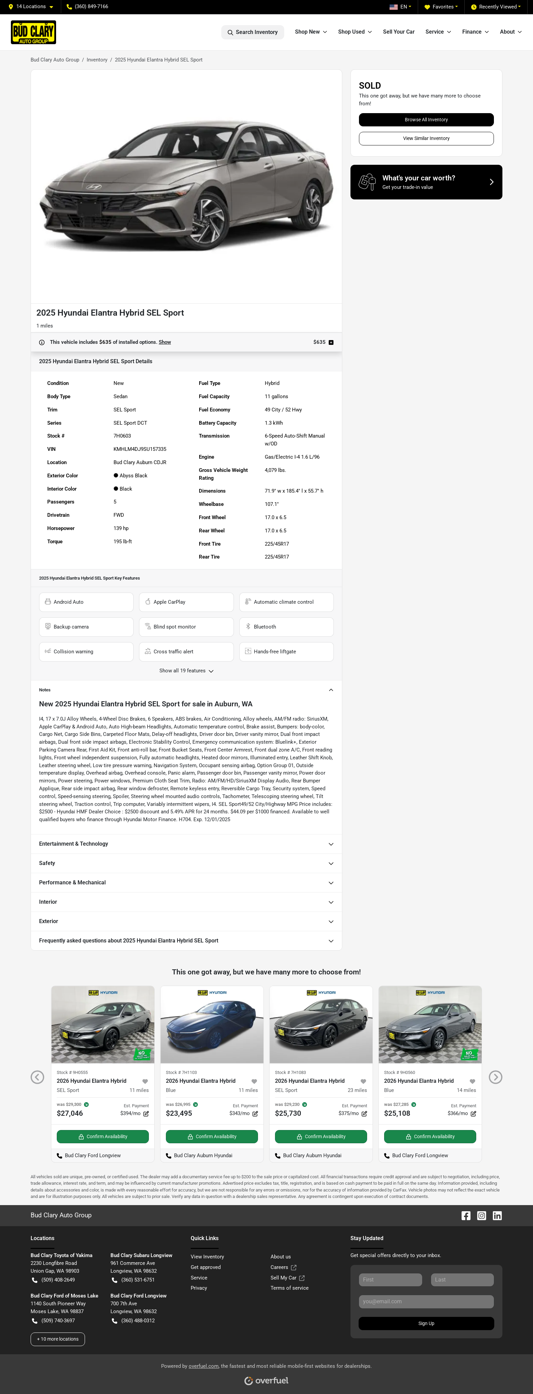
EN (398, 7)
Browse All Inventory (426, 119)
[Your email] (426, 1301)
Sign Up (426, 1323)
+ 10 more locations (58, 1339)
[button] (33, 6)
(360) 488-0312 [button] (133, 1321)
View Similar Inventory (426, 138)
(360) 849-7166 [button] (87, 6)
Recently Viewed (494, 7)
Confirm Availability (103, 1136)
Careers (283, 1267)
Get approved (206, 1267)
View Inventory (207, 1257)
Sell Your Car (399, 32)
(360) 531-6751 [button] (133, 1280)
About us (281, 1257)
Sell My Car (288, 1278)
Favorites (439, 7)
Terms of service (290, 1288)
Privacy (199, 1288)
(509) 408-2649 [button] (53, 1280)
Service (199, 1278)
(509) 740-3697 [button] (53, 1321)
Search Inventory (253, 32)
